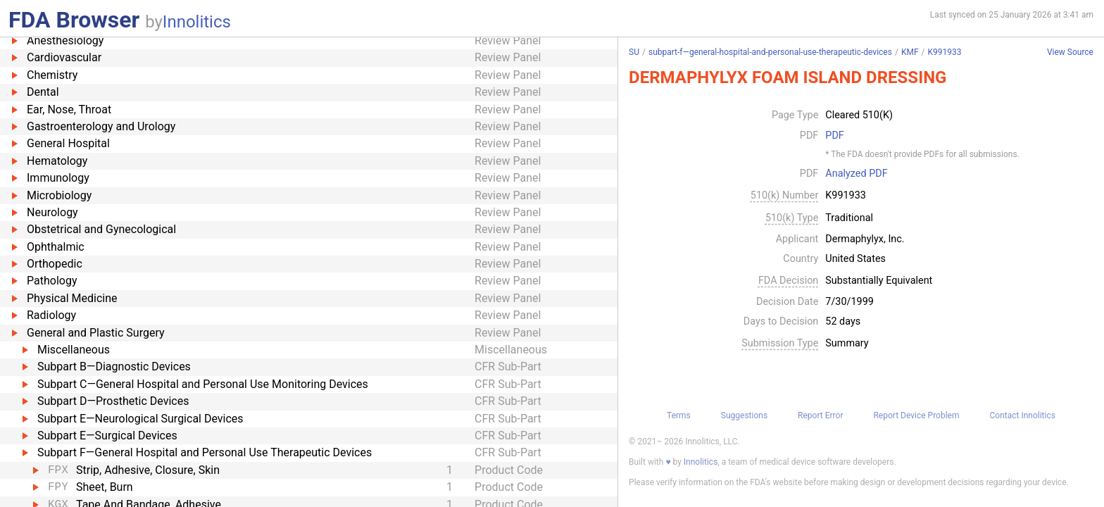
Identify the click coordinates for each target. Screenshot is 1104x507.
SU (634, 52)
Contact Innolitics (1022, 415)
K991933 (944, 52)
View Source (1070, 52)
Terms (679, 415)
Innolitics (197, 22)
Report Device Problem (916, 415)
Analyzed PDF (856, 174)
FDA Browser (73, 19)
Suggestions (744, 415)
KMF (910, 52)
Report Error (820, 415)
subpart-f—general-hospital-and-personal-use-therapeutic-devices (770, 52)
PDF (834, 136)
